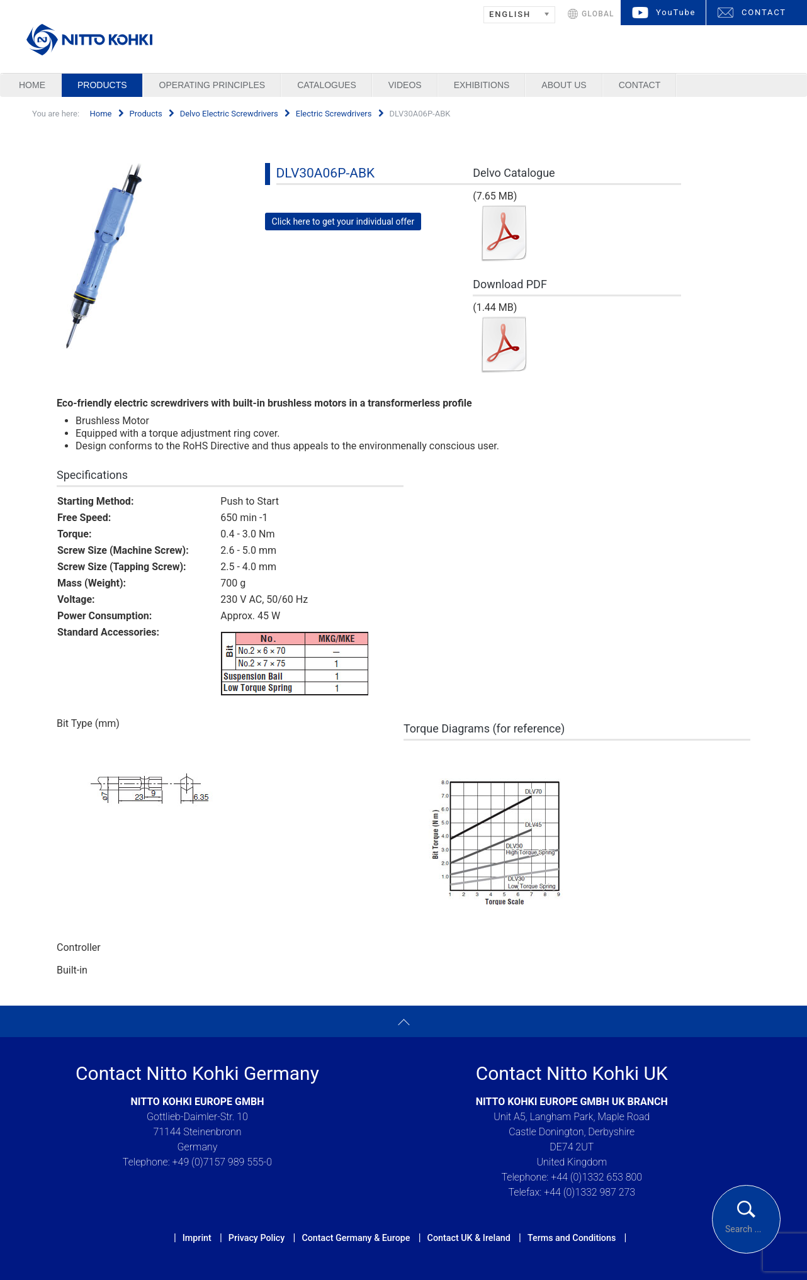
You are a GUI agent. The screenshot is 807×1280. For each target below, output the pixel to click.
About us (563, 85)
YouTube (676, 12)
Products (102, 85)
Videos (405, 85)
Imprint (197, 1238)
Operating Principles (212, 85)
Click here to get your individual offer (343, 221)
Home (32, 85)
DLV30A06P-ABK (325, 173)
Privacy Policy (257, 1238)
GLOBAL (598, 13)
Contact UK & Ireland (469, 1238)
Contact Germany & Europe (356, 1238)
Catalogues (326, 85)
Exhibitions (482, 85)
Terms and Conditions (572, 1238)
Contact (640, 85)
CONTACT (764, 12)
